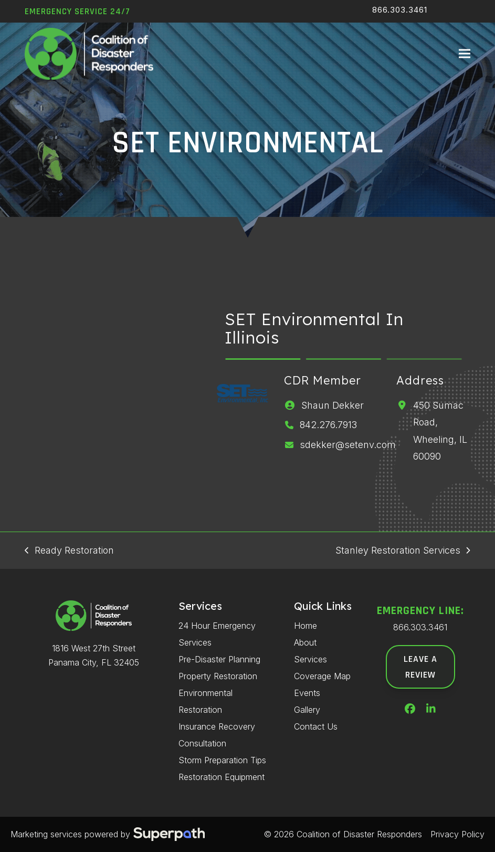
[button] (464, 54)
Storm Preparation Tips (222, 760)
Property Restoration (217, 676)
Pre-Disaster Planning (219, 659)
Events (307, 693)
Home (305, 625)
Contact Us (316, 726)
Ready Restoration (69, 551)
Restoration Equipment (221, 777)
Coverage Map (322, 676)
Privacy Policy (457, 834)
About (305, 642)
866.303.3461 (399, 10)
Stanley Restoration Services (402, 551)
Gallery (307, 709)
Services (310, 659)
